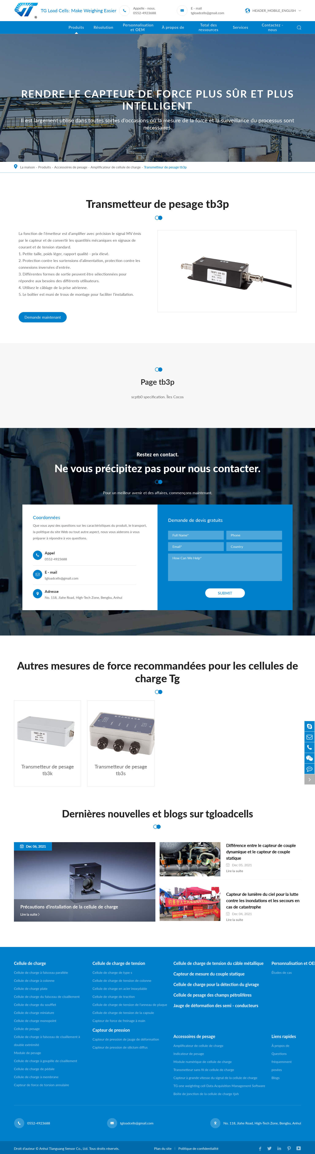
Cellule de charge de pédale (34, 1070)
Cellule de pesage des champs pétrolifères (213, 995)
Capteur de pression (111, 1030)
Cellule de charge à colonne (34, 981)
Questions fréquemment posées (282, 1062)
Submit (225, 593)
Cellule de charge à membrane (36, 1078)
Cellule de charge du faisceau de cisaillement (47, 997)
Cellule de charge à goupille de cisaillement (45, 1062)
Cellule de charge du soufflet (35, 1005)
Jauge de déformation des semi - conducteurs (216, 1006)
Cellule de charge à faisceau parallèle (41, 973)
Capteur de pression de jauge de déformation (125, 1040)
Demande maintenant (42, 317)
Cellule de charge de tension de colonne (121, 981)
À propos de (280, 1046)
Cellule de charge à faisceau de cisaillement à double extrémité (47, 1041)
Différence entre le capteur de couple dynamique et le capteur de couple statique (257, 849)
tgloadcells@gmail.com (207, 13)
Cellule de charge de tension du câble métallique (219, 964)
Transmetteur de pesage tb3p (165, 167)
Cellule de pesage (27, 1029)
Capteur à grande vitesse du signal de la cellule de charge (215, 1078)
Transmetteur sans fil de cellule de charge (204, 1070)
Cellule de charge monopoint (35, 1021)
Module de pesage (27, 1054)
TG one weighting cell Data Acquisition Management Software (219, 1086)
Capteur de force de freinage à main (118, 1021)
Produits (44, 167)
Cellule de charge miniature (34, 1013)
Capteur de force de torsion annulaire (41, 1086)
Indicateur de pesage (189, 1054)
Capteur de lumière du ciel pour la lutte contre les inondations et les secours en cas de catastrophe (257, 901)
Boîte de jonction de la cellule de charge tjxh (206, 1095)
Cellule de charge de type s (112, 973)
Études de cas (282, 973)
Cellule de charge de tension (118, 964)
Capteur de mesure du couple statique (209, 974)
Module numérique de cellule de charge (203, 1062)
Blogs (276, 1078)
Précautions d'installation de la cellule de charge (69, 908)
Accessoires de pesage (70, 167)
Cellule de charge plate (31, 989)
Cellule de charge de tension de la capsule (123, 1013)
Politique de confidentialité (198, 1149)
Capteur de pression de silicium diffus (120, 1048)
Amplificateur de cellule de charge (116, 167)
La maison (27, 167)
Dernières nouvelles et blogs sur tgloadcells (157, 814)
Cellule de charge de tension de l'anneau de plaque (129, 1005)
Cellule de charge (30, 964)
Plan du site (162, 1149)
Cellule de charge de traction (113, 997)
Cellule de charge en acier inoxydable (119, 989)
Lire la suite (28, 915)
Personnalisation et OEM (286, 964)
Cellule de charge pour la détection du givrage (216, 985)
